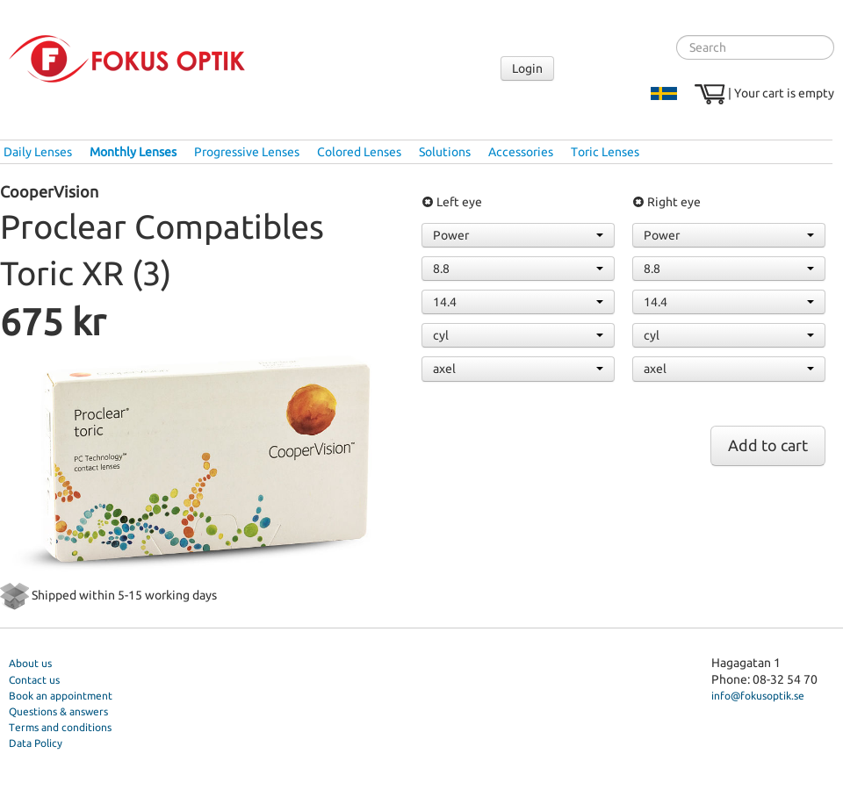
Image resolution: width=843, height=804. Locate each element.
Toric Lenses (605, 152)
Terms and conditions (60, 727)
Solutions (445, 152)
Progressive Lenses (246, 152)
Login (527, 68)
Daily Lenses (38, 152)
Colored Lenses (359, 152)
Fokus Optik (127, 59)
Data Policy (35, 743)
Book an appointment (60, 695)
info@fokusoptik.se (757, 695)
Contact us (34, 680)
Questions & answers (58, 711)
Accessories (520, 152)
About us (30, 663)
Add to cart (768, 445)
